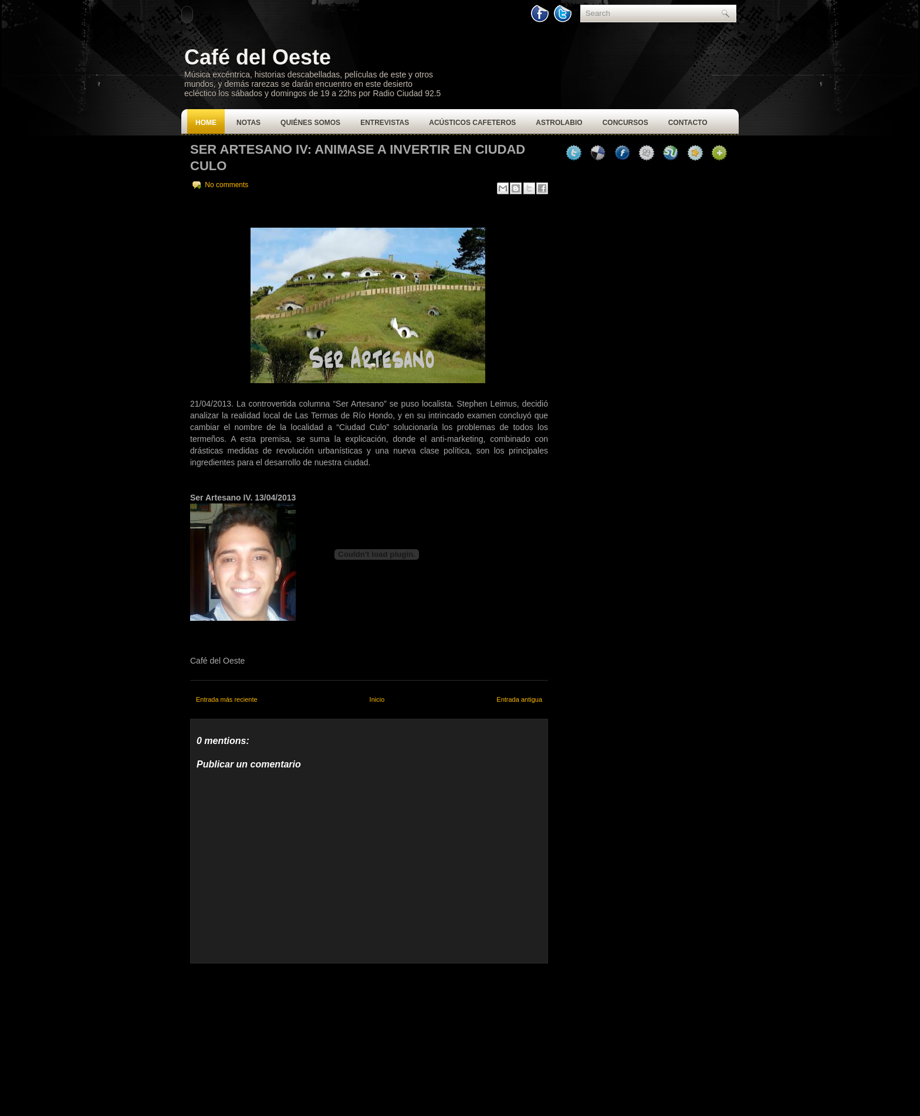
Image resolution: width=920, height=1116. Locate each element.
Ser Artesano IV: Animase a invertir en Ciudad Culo (357, 157)
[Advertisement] (278, 1036)
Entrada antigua (519, 699)
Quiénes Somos (310, 123)
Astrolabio (559, 123)
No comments (226, 185)
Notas (248, 123)
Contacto (688, 123)
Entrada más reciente (227, 699)
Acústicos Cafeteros (472, 123)
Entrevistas (384, 123)
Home (206, 123)
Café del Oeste (257, 57)
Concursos (625, 123)
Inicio (377, 699)
